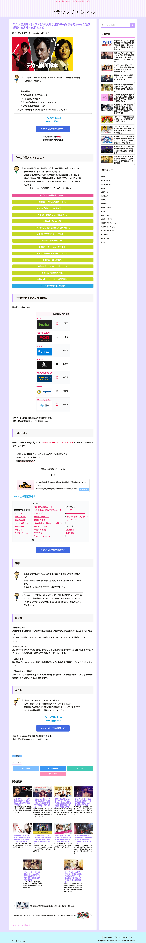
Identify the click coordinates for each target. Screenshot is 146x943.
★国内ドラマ (17, 756)
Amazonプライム (44, 400)
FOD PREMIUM (43, 333)
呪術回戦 (70, 533)
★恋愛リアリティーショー (109, 223)
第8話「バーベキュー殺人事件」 (53, 247)
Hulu (39, 319)
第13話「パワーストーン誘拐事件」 (53, 279)
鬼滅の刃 (70, 530)
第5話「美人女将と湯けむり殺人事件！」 (54, 228)
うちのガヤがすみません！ (77, 517)
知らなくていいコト (42, 536)
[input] (118, 25)
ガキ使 (69, 510)
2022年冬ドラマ (106, 184)
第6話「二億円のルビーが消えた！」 (54, 234)
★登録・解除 (105, 238)
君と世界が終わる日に (43, 507)
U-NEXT (40, 346)
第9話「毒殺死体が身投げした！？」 (54, 254)
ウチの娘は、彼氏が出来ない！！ (47, 510)
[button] (132, 25)
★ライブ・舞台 (106, 207)
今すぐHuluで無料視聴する (53, 129)
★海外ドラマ (105, 215)
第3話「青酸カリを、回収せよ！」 (54, 215)
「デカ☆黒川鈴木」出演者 (54, 286)
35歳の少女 (38, 513)
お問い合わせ (108, 937)
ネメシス (18, 513)
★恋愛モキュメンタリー (108, 227)
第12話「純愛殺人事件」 (54, 273)
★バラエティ (105, 196)
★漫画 (103, 177)
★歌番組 (104, 204)
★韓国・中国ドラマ (107, 219)
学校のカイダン (40, 530)
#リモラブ (38, 533)
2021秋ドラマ (105, 180)
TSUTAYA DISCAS (44, 373)
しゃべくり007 (72, 520)
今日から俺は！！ (41, 517)
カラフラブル (20, 517)
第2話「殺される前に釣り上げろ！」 (54, 208)
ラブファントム (21, 533)
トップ (132, 937)
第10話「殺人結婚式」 (54, 260)
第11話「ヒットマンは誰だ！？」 (54, 266)
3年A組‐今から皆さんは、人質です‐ (48, 523)
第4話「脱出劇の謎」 (53, 221)
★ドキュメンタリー (107, 231)
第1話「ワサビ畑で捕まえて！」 (53, 202)
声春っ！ (18, 530)
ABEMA (40, 359)
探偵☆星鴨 (19, 527)
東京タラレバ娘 (40, 527)
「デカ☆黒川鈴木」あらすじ (54, 195)
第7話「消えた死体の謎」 (53, 241)
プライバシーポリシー (121, 937)
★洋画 (103, 211)
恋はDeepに (20, 520)
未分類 (103, 242)
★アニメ (104, 200)
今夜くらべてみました (75, 513)
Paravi (39, 386)
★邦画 (103, 188)
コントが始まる (21, 523)
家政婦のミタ (39, 520)
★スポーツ (104, 234)
